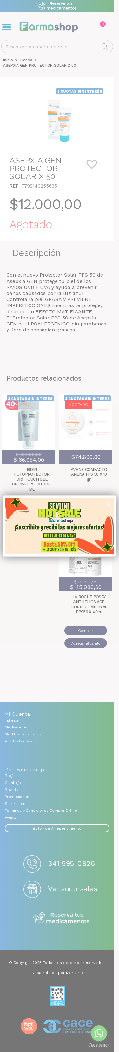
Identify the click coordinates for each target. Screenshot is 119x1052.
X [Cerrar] (109, 504)
